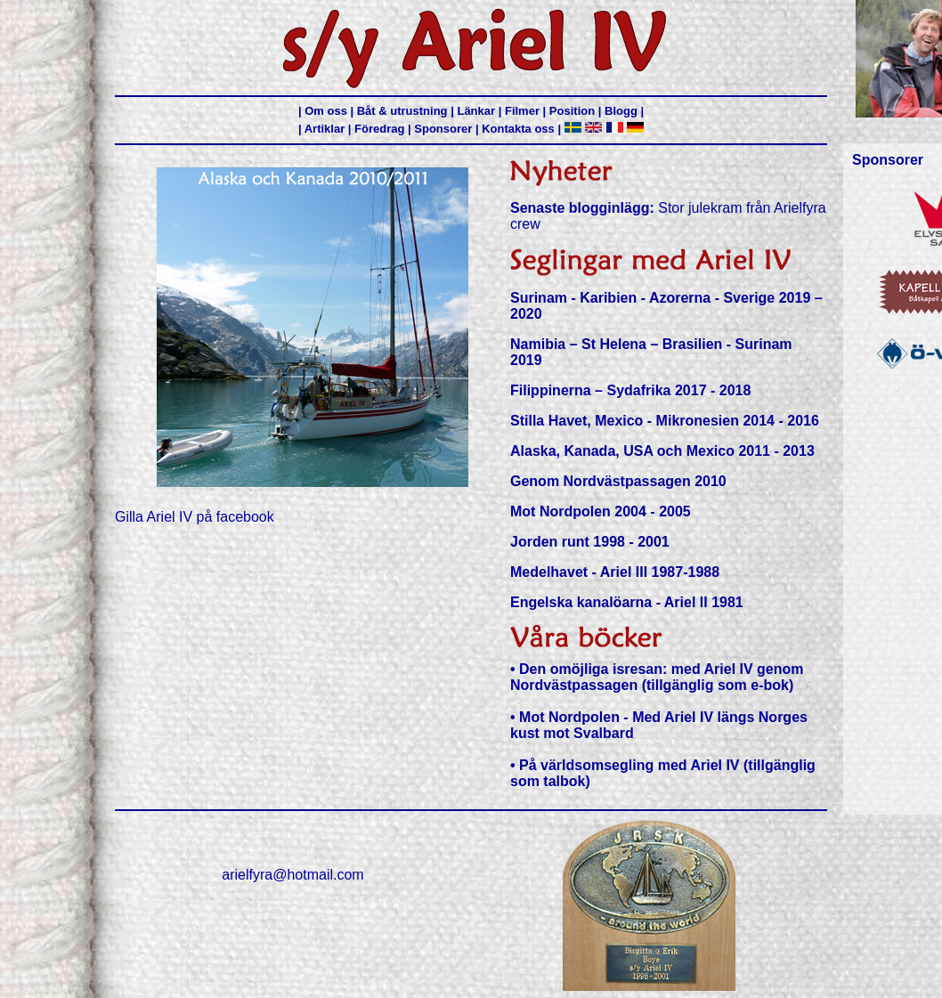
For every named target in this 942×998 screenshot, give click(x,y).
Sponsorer (443, 128)
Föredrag (379, 128)
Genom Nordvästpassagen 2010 (618, 481)
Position (572, 111)
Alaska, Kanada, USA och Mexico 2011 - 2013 (662, 450)
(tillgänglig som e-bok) (718, 685)
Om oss (326, 111)
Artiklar (325, 128)
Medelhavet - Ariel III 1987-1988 (614, 572)
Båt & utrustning (402, 111)
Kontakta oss (518, 128)
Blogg (621, 111)
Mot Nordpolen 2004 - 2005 (600, 511)
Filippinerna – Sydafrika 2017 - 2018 (630, 390)
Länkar (476, 111)
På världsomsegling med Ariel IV (629, 765)
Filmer (522, 111)
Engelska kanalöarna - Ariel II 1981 (626, 602)
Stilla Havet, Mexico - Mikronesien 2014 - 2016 (664, 420)
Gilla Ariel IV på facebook (194, 516)
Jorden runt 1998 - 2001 (590, 541)
